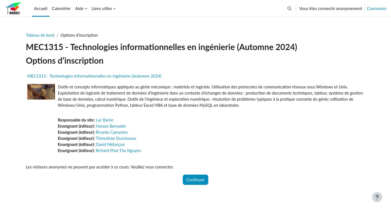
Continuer (195, 181)
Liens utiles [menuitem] (102, 8)
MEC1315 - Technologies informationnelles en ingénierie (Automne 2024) (94, 76)
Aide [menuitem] (79, 8)
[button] (289, 8)
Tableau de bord (40, 35)
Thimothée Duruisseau (117, 139)
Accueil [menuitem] (40, 8)
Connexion (377, 8)
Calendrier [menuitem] (61, 8)
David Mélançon (111, 145)
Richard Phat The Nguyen (120, 152)
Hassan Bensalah (112, 127)
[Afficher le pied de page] (377, 197)
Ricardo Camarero (113, 133)
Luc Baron (106, 120)
